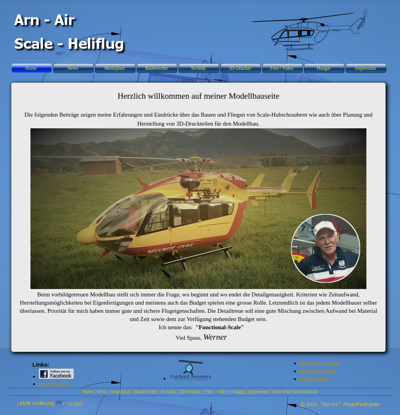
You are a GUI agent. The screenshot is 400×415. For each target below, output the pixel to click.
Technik (167, 391)
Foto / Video (216, 391)
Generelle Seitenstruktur (295, 391)
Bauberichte (145, 391)
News (101, 391)
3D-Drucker (190, 391)
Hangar (238, 391)
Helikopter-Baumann (319, 363)
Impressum (258, 391)
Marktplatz (121, 391)
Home (87, 391)
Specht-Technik (314, 378)
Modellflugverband (318, 371)
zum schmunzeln (54, 384)
